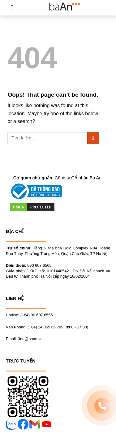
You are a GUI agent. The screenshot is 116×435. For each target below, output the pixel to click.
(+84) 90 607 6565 (36, 315)
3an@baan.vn (30, 338)
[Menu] (14, 7)
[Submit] (93, 138)
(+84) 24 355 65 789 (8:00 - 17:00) (58, 327)
